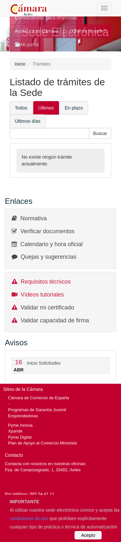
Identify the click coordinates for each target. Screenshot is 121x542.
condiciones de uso (29, 518)
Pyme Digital (20, 437)
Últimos (46, 107)
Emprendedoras (23, 415)
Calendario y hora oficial (51, 244)
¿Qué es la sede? (87, 31)
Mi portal (26, 44)
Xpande (15, 431)
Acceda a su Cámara (36, 31)
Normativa (33, 218)
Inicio (20, 64)
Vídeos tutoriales (42, 294)
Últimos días (27, 121)
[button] (100, 133)
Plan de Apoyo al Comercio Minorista (42, 443)
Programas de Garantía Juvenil (37, 409)
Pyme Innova (20, 425)
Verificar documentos (47, 231)
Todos (21, 107)
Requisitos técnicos (46, 281)
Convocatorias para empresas (46, 17)
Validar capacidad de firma (55, 320)
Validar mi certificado (47, 307)
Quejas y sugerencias (48, 257)
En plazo (74, 107)
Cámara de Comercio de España (38, 397)
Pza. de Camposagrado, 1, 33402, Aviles (43, 469)
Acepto (88, 535)
